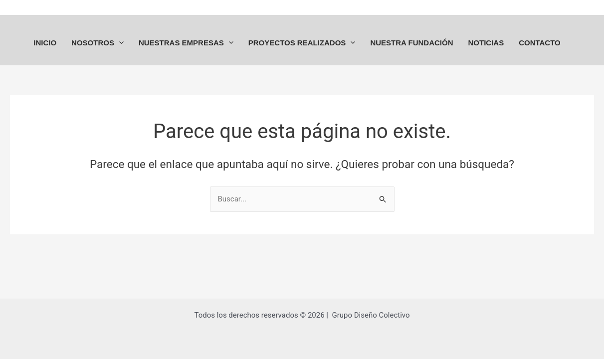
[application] (119, 42)
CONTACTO (540, 42)
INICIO (44, 42)
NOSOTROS (97, 42)
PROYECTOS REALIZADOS (302, 42)
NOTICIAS (486, 42)
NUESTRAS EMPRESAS (186, 42)
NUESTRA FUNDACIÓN (411, 42)
